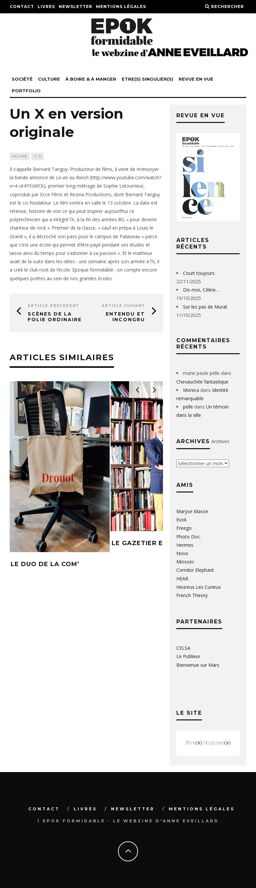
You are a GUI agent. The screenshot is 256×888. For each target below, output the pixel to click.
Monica (191, 390)
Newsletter (75, 6)
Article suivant (123, 306)
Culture (49, 79)
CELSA (183, 648)
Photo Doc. (188, 536)
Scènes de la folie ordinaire (55, 317)
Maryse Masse (192, 511)
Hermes (184, 545)
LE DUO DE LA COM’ (45, 564)
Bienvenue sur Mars (197, 665)
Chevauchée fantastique (202, 382)
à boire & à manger (90, 79)
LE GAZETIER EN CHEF (150, 543)
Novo (182, 553)
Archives (220, 441)
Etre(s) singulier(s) (147, 79)
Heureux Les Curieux (198, 587)
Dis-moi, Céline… (201, 290)
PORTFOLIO (26, 90)
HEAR (182, 578)
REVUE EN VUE (196, 79)
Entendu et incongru (125, 317)
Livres (46, 6)
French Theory (192, 595)
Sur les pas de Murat (205, 307)
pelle (188, 407)
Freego (184, 528)
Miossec (185, 561)
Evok (181, 519)
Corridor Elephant (195, 570)
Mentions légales (121, 6)
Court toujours (199, 273)
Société (22, 79)
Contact (22, 6)
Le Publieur (188, 656)
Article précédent (53, 306)
